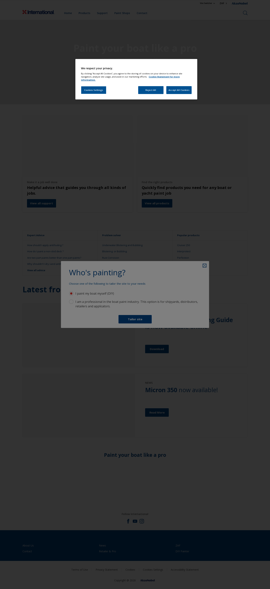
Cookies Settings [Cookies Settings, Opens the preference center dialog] (93, 90)
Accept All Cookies (179, 90)
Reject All (151, 90)
